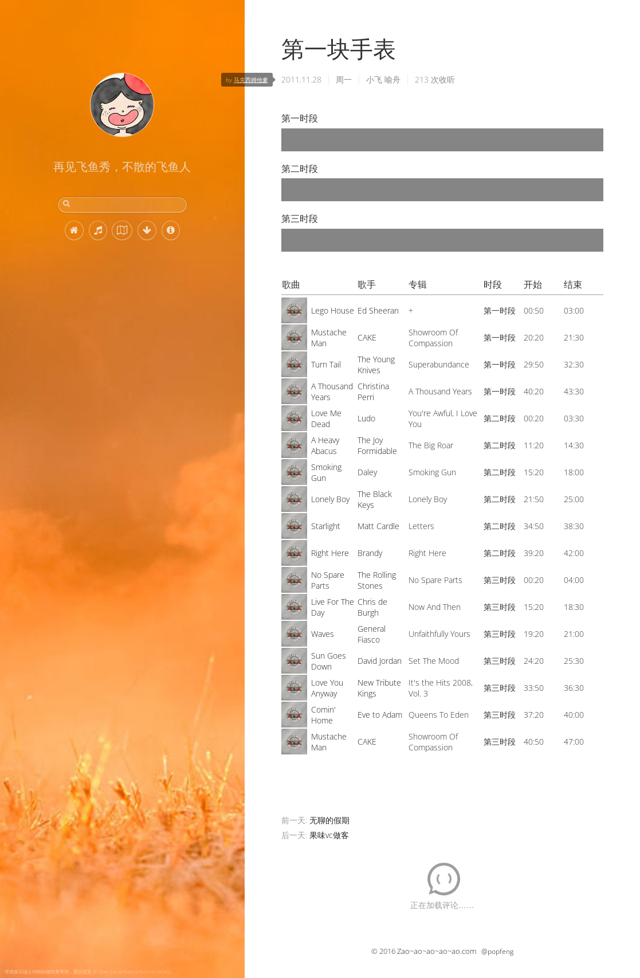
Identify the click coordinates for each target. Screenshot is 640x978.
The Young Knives (376, 364)
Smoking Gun (326, 472)
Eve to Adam (380, 714)
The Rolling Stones (377, 580)
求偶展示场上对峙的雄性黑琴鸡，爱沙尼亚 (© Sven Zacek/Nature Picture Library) (88, 971)
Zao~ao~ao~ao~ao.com (436, 951)
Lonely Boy (330, 499)
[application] (442, 139)
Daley (367, 472)
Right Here (330, 552)
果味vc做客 (329, 835)
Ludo (366, 418)
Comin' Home (323, 715)
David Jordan (380, 660)
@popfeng (497, 951)
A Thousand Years (332, 391)
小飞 (374, 79)
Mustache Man (329, 338)
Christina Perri (373, 391)
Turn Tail (326, 364)
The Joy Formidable (377, 445)
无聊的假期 (329, 820)
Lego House (332, 310)
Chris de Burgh (372, 607)
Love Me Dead (326, 418)
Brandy (370, 552)
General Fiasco (372, 634)
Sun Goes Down (328, 661)
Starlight (325, 526)
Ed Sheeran (378, 310)
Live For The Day (332, 607)
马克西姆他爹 (251, 80)
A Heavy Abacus (325, 445)
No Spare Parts (327, 580)
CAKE (367, 337)
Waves (322, 633)
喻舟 (392, 79)
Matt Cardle (378, 526)
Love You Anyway (327, 688)
